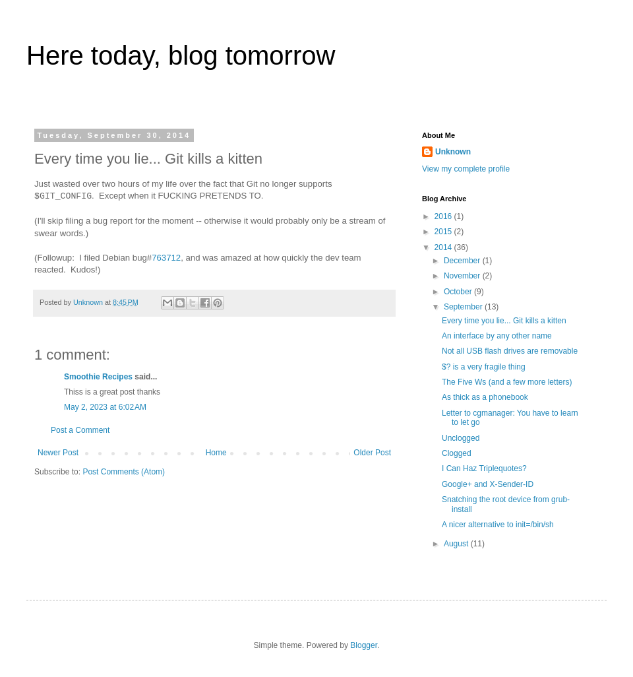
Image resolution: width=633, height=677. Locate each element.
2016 (444, 216)
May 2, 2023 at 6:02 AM (105, 407)
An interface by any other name (497, 335)
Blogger (363, 645)
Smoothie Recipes (98, 376)
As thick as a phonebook (485, 397)
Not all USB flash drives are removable (510, 351)
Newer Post (58, 452)
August (457, 543)
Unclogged (460, 438)
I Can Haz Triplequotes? (484, 468)
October (459, 291)
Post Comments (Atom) (123, 471)
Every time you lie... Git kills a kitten (504, 320)
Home (216, 452)
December (463, 260)
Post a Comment (80, 430)
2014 (444, 247)
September (464, 306)
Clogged (456, 453)
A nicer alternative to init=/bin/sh (498, 524)
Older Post (372, 452)
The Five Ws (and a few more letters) (507, 382)
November (463, 275)
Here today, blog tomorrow (180, 55)
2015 (444, 231)
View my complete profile (466, 169)
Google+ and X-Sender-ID (487, 484)
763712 (166, 258)
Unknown (453, 151)
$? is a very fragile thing (484, 366)
